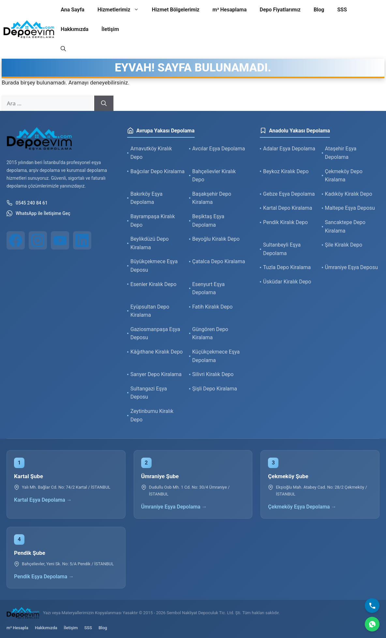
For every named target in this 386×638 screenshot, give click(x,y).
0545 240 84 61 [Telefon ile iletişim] (27, 203)
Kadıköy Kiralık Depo (348, 194)
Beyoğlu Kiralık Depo (216, 239)
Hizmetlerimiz (121, 10)
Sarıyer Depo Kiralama (156, 374)
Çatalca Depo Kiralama (218, 261)
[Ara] (103, 103)
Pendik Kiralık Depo (285, 222)
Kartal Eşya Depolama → (43, 500)
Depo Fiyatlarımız (280, 10)
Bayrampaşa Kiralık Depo (152, 220)
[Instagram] (38, 240)
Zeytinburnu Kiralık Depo (151, 415)
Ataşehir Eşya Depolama (341, 152)
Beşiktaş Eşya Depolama (208, 220)
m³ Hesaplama (230, 10)
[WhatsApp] (372, 624)
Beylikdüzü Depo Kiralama (149, 243)
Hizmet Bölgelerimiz (176, 10)
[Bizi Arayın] (372, 605)
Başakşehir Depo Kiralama (211, 198)
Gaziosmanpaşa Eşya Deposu (155, 333)
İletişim (110, 29)
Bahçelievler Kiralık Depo (214, 175)
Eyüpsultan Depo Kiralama (149, 311)
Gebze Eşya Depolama (289, 194)
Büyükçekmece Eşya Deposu (154, 265)
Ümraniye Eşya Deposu (351, 267)
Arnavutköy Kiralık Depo (151, 152)
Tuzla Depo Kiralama (287, 267)
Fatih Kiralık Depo (212, 307)
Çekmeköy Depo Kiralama (344, 175)
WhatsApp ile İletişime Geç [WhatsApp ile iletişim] (38, 213)
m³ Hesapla (17, 627)
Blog (319, 10)
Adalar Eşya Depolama (289, 148)
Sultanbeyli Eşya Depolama (282, 249)
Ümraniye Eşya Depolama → (174, 507)
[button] (63, 49)
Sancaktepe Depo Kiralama (345, 226)
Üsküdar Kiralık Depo (287, 282)
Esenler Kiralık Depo (153, 284)
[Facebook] (16, 240)
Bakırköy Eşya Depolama (146, 198)
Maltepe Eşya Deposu (350, 208)
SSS (342, 10)
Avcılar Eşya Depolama (218, 148)
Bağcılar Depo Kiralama (157, 171)
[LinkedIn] (82, 240)
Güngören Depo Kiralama (210, 333)
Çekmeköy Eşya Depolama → (302, 507)
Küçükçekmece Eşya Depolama (216, 356)
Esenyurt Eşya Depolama (208, 288)
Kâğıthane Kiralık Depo (156, 352)
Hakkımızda (74, 29)
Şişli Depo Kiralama (214, 389)
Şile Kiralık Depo (344, 245)
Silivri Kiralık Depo (213, 374)
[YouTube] (60, 240)
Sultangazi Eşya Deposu (148, 393)
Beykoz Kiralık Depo (286, 171)
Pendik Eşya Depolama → (44, 576)
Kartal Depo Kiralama (287, 208)
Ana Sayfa (72, 10)
